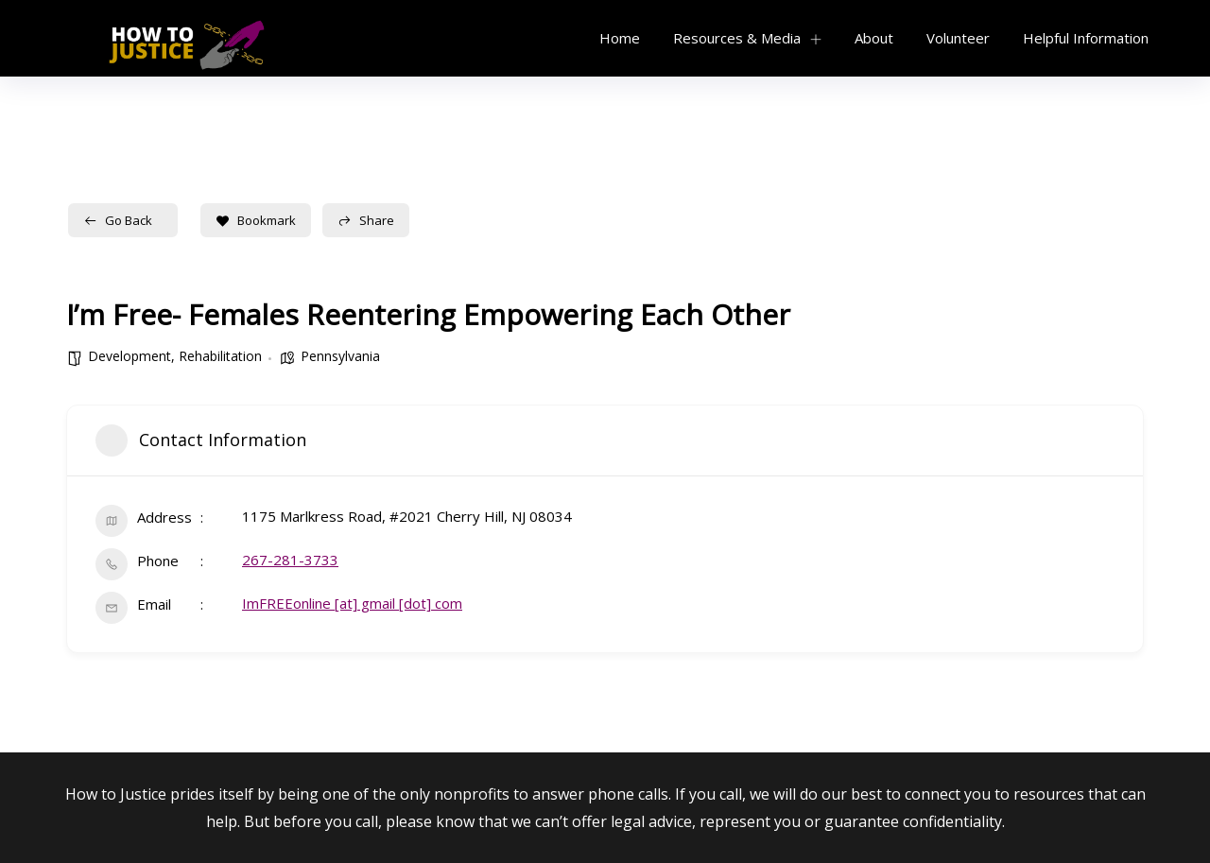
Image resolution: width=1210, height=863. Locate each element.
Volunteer (958, 37)
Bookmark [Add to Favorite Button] (256, 220)
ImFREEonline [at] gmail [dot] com (352, 603)
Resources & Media (737, 37)
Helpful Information (1086, 37)
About (874, 37)
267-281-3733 (290, 559)
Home (619, 37)
